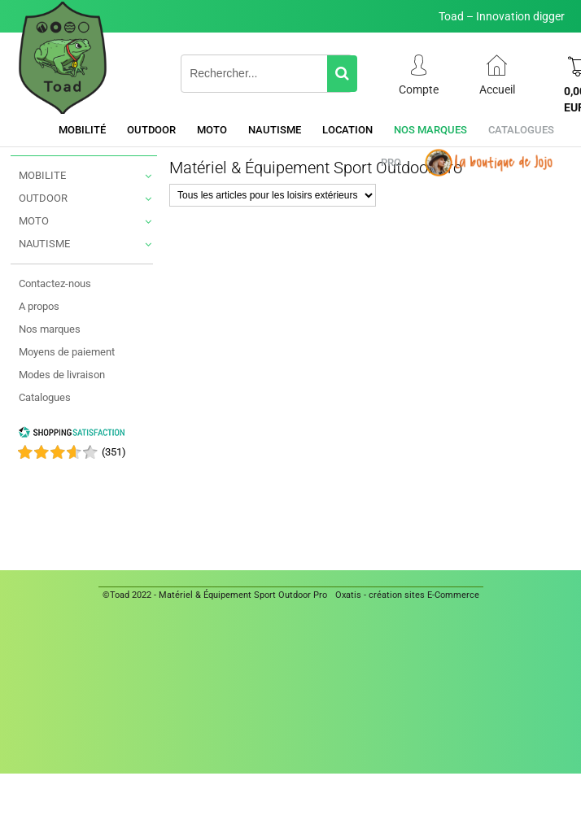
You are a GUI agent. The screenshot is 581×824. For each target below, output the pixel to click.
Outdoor (151, 130)
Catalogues (521, 130)
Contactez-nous (55, 283)
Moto (212, 130)
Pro (391, 162)
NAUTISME (44, 244)
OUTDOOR (43, 198)
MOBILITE (42, 175)
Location (347, 130)
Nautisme (274, 130)
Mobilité (82, 130)
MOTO (34, 221)
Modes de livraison (62, 374)
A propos (39, 306)
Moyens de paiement (67, 352)
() (114, 452)
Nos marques (430, 130)
